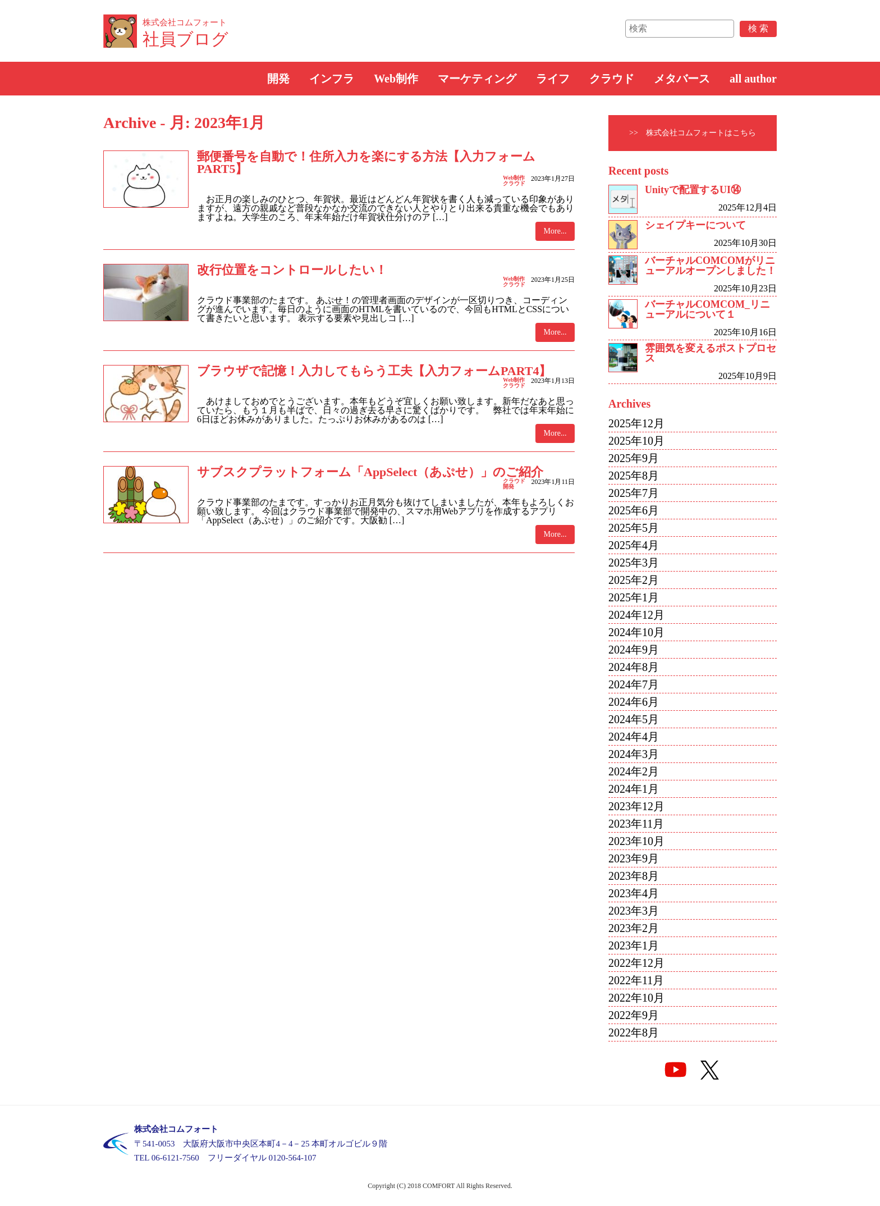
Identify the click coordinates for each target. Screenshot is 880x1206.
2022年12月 (636, 963)
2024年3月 (633, 754)
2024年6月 (633, 702)
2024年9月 (633, 649)
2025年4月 (633, 545)
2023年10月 (636, 841)
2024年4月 (633, 736)
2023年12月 (636, 806)
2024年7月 (633, 684)
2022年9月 (633, 1015)
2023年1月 (633, 945)
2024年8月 (633, 667)
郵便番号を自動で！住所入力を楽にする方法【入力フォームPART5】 (366, 162)
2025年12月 (636, 423)
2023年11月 (636, 823)
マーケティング (477, 78)
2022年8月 (633, 1032)
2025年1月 (633, 597)
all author (753, 78)
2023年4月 (633, 893)
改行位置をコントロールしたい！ (292, 270)
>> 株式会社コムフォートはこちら (692, 133)
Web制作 (396, 78)
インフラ (331, 78)
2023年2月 (633, 928)
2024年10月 (636, 632)
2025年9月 (633, 458)
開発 (278, 78)
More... (555, 231)
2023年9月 (633, 858)
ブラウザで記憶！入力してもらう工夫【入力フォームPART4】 (374, 371)
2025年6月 (633, 510)
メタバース (682, 78)
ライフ (553, 78)
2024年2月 (633, 771)
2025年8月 (633, 475)
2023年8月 (633, 876)
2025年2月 (633, 580)
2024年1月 (633, 789)
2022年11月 (636, 980)
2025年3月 (633, 562)
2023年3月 (633, 910)
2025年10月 (636, 441)
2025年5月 (633, 528)
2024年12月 (636, 615)
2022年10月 (636, 998)
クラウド (611, 78)
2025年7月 (633, 493)
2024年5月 (633, 719)
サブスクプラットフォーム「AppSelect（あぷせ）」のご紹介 (370, 472)
